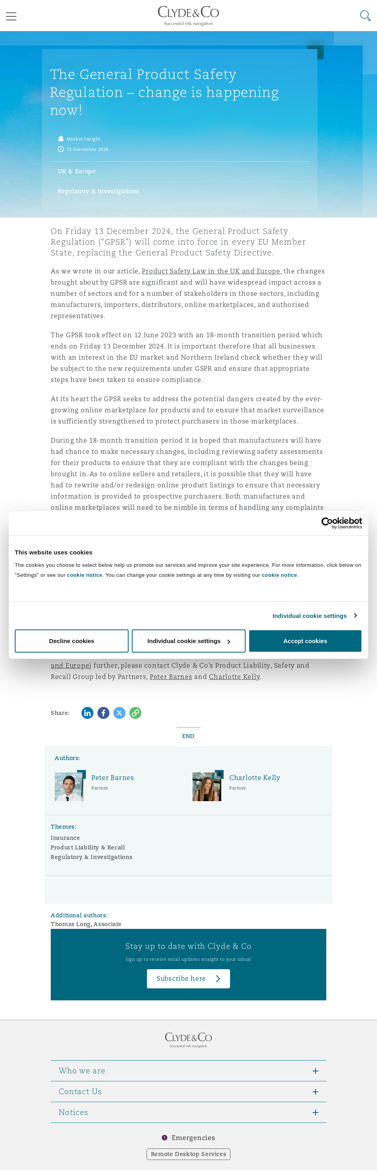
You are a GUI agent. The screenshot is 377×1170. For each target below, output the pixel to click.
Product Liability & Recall (88, 847)
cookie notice (84, 575)
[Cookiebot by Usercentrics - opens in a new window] (327, 523)
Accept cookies (305, 640)
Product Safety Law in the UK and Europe (211, 271)
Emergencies (193, 1138)
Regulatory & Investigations (91, 857)
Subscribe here (181, 978)
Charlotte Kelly (234, 677)
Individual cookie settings (310, 615)
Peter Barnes (171, 677)
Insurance (65, 837)
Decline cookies (71, 640)
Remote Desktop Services (188, 1154)
